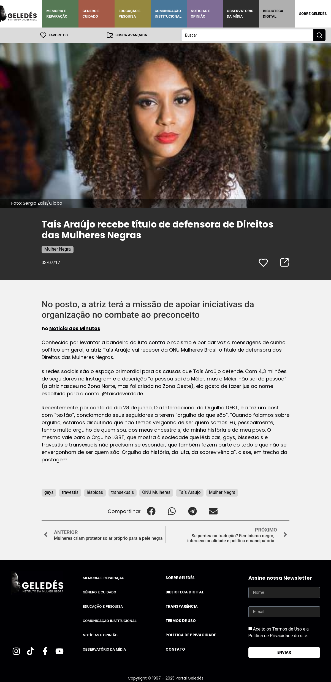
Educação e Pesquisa (130, 13)
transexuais (122, 492)
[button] (151, 511)
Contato (175, 649)
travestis (70, 492)
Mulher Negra (57, 249)
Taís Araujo (190, 492)
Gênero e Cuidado (91, 13)
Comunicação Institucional (168, 13)
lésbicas (95, 492)
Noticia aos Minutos (74, 328)
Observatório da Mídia (240, 13)
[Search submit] (319, 35)
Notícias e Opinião (200, 13)
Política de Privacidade (191, 635)
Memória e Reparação (56, 13)
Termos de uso (181, 620)
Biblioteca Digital (273, 13)
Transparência (182, 606)
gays (48, 492)
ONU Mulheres (156, 492)
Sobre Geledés (313, 14)
